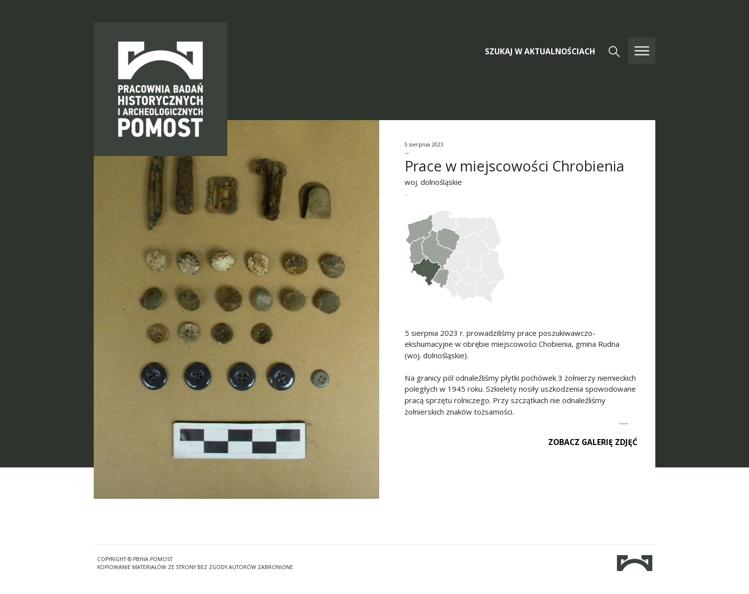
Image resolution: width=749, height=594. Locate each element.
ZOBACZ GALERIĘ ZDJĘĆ (592, 442)
